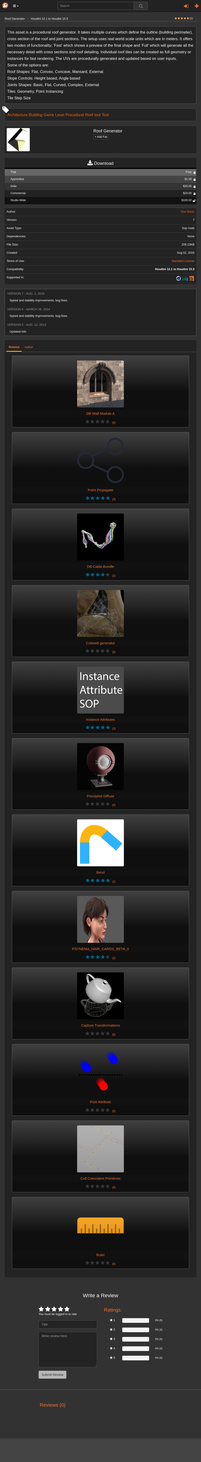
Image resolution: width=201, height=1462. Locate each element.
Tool (105, 115)
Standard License (183, 261)
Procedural (74, 115)
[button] (16, 5)
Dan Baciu (187, 211)
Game (49, 115)
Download (100, 163)
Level (59, 115)
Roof (89, 115)
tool (97, 115)
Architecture (17, 115)
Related (14, 347)
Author (29, 347)
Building (35, 115)
